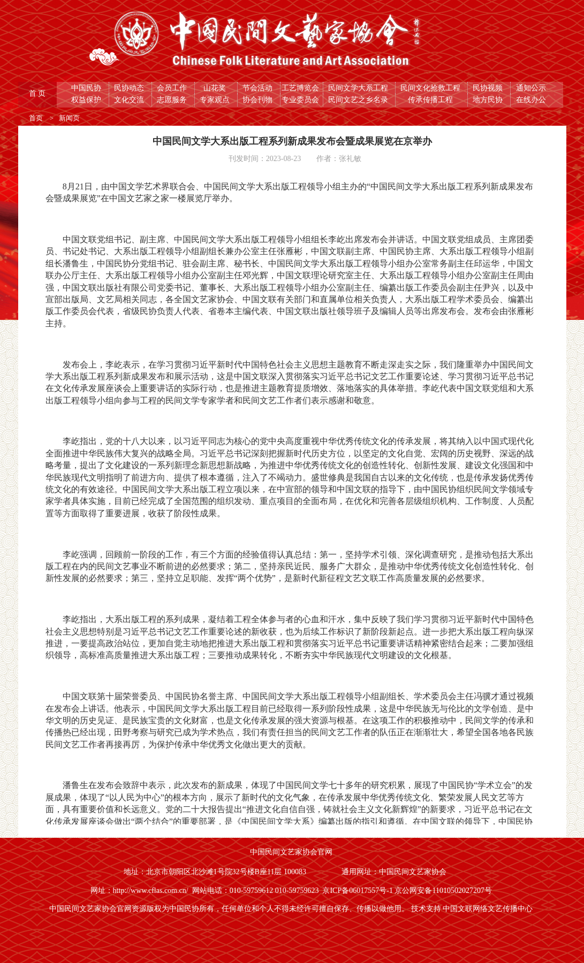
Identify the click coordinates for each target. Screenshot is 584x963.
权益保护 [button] (87, 100)
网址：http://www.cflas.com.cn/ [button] (141, 890)
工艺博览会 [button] (301, 88)
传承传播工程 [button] (431, 100)
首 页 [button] (38, 93)
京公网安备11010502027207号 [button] (444, 890)
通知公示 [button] (532, 88)
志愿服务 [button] (173, 100)
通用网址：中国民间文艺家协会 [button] (395, 872)
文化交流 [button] (130, 100)
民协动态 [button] (130, 88)
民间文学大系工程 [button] (359, 88)
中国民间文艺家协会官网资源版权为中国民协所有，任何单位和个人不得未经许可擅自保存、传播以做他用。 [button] (230, 909)
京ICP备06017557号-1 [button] (358, 890)
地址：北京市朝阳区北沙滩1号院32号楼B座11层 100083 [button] (216, 872)
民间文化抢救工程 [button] (431, 88)
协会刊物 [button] (258, 100)
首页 (36, 118)
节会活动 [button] (258, 88)
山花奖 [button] (215, 88)
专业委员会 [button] (301, 100)
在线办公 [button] (532, 100)
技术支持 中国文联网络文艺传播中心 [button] (473, 909)
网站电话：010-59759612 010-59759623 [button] (257, 890)
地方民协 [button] (489, 100)
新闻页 (69, 118)
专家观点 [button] (216, 100)
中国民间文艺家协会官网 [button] (292, 852)
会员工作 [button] (173, 88)
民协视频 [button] (489, 88)
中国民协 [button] (87, 88)
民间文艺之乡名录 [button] (359, 100)
